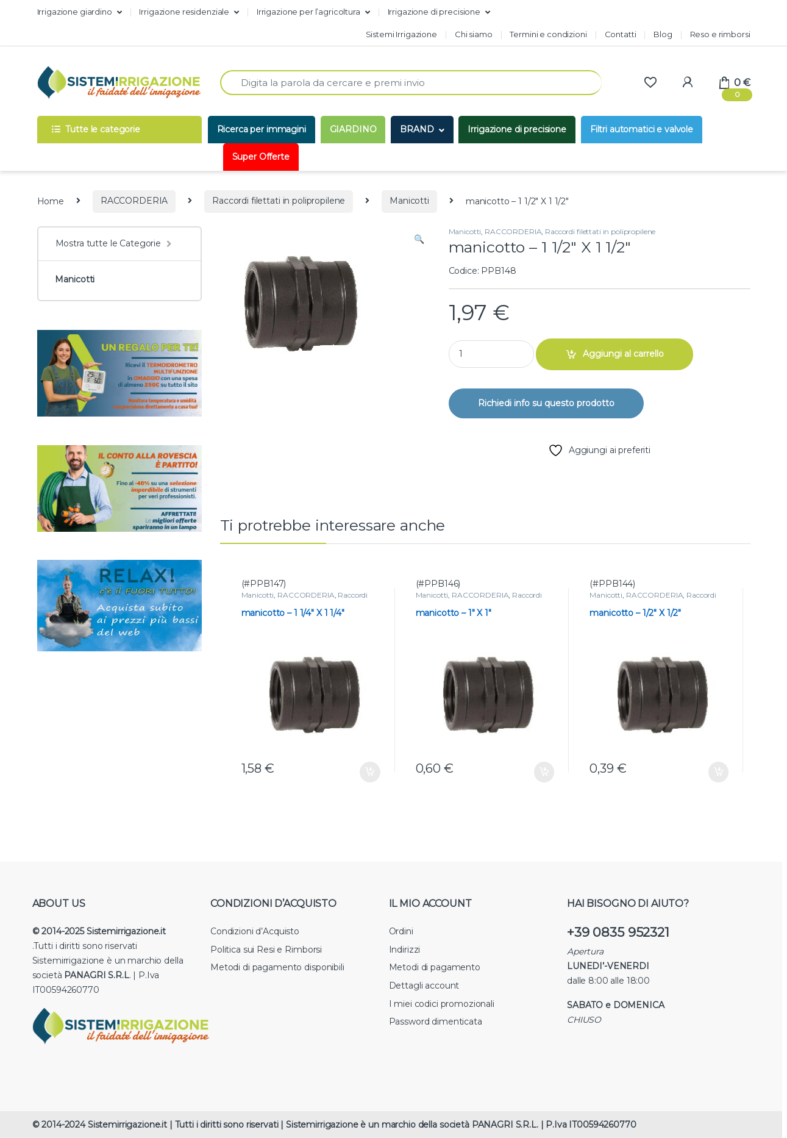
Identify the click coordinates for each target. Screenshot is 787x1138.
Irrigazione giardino (74, 11)
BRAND (416, 129)
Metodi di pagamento (434, 967)
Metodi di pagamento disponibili (277, 967)
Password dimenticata (435, 1021)
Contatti (620, 34)
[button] (419, 239)
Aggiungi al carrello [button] (370, 772)
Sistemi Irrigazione (401, 34)
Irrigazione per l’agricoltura (308, 11)
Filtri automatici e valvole (641, 129)
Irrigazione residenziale (184, 11)
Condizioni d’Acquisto (254, 931)
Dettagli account (424, 985)
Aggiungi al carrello (623, 353)
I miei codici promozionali (441, 1003)
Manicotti (409, 200)
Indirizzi (405, 949)
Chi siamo (474, 34)
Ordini (401, 931)
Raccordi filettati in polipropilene (278, 200)
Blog (662, 34)
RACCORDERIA (134, 200)
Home (50, 200)
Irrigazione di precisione (434, 11)
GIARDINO (353, 129)
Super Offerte (261, 156)
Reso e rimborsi (720, 34)
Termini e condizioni (548, 34)
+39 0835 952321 (618, 932)
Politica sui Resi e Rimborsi (266, 949)
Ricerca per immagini (261, 129)
